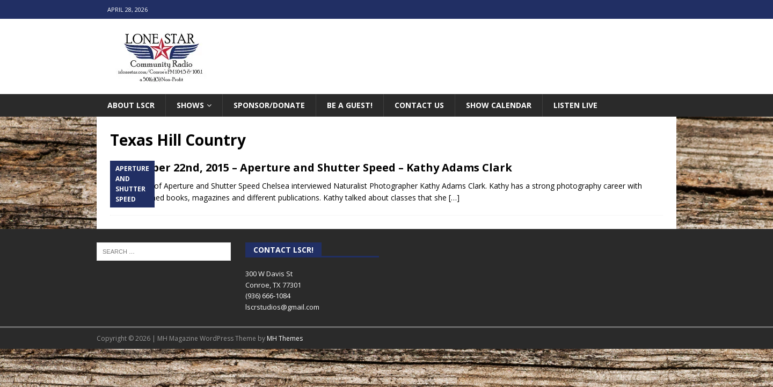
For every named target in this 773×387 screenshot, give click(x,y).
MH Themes (285, 338)
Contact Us (419, 105)
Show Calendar (498, 105)
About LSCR (131, 105)
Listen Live (575, 105)
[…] (454, 197)
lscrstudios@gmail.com (282, 307)
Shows (190, 105)
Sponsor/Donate (269, 105)
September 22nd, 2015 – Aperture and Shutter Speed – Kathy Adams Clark (311, 167)
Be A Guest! (350, 105)
